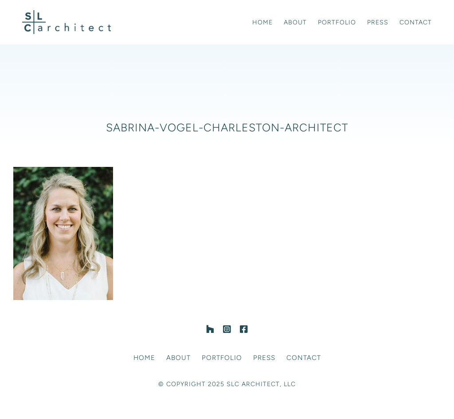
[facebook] (244, 329)
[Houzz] (210, 329)
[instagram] (227, 329)
